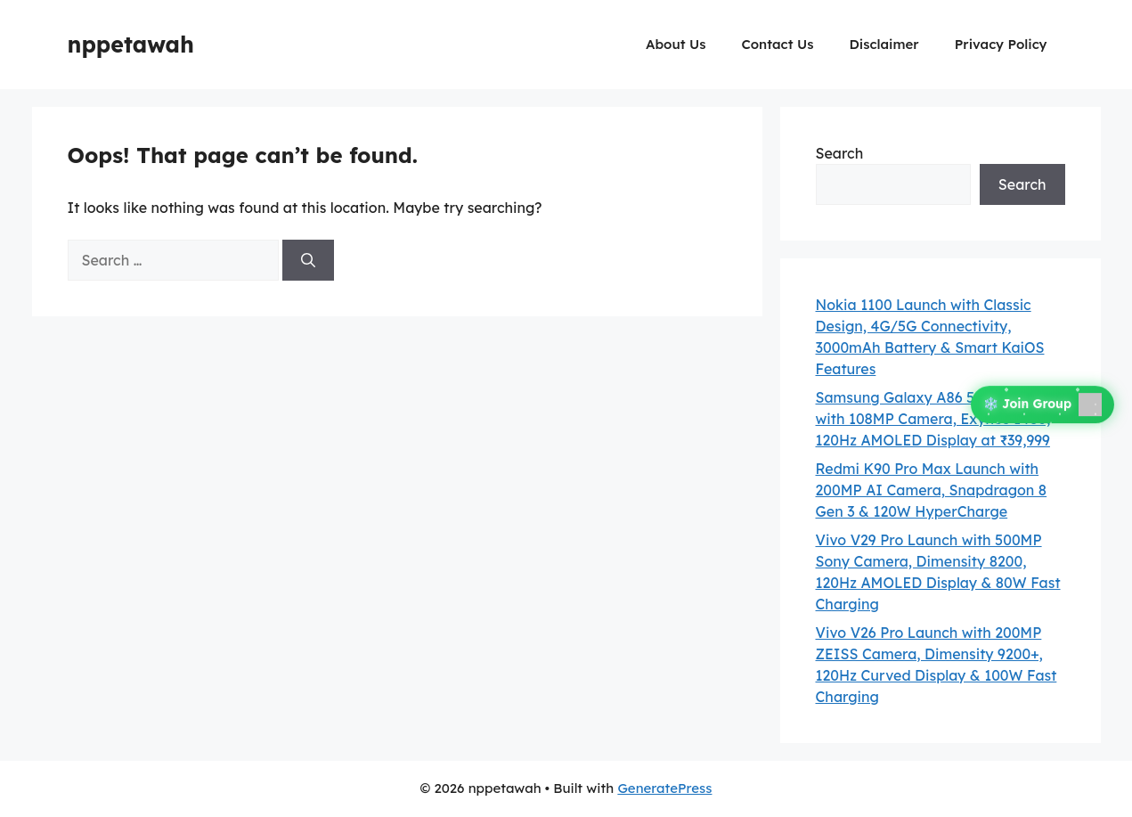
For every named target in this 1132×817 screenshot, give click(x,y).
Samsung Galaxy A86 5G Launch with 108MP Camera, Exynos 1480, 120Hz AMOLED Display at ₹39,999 (933, 418)
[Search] (308, 260)
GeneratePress (664, 788)
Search (840, 153)
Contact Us (777, 44)
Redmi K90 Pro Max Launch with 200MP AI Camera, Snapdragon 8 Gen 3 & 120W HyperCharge (931, 490)
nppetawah (131, 44)
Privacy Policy (1001, 44)
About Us (675, 44)
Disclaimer (883, 44)
